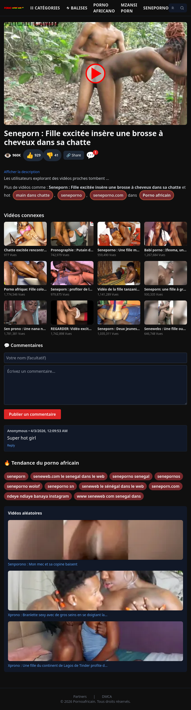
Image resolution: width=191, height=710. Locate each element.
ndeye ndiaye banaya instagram (38, 496)
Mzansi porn (129, 8)
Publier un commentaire (32, 414)
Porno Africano (104, 8)
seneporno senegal (130, 476)
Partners (80, 696)
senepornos (168, 476)
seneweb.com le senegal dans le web (68, 476)
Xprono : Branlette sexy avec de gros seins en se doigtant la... (57, 614)
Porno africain (157, 195)
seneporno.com (108, 195)
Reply (11, 446)
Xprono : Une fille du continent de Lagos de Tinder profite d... (57, 665)
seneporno (71, 195)
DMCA (107, 696)
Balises (76, 8)
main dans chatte (33, 195)
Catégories (45, 8)
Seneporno (156, 8)
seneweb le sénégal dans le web (113, 486)
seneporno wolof (23, 486)
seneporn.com (166, 486)
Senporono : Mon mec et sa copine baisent (42, 564)
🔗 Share (73, 155)
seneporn (16, 476)
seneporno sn (61, 486)
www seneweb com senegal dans (109, 496)
